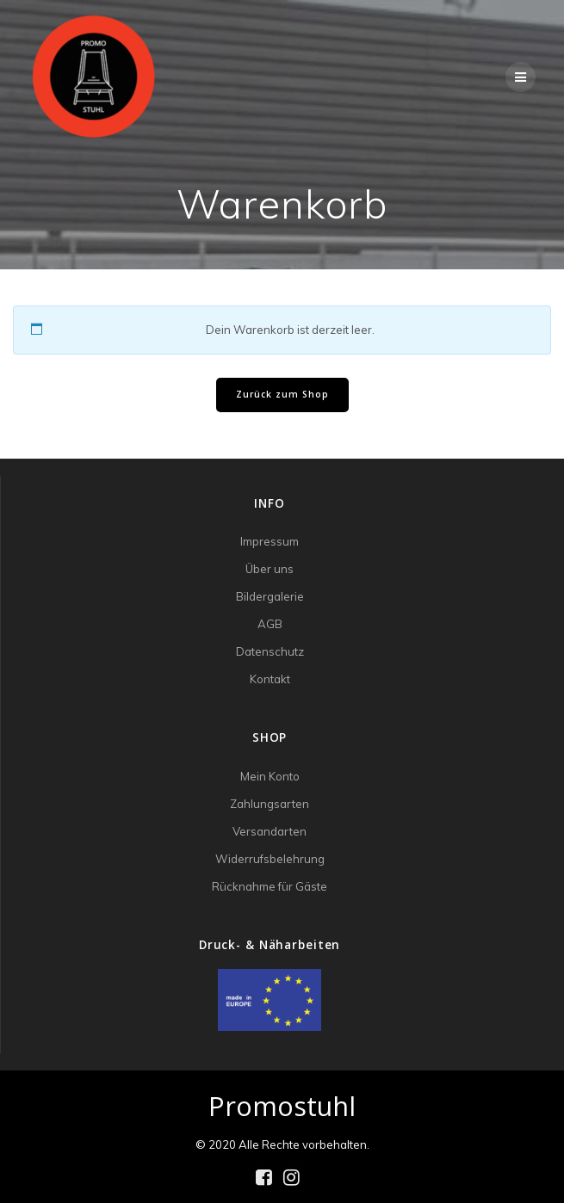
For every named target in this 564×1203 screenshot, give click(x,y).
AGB (269, 624)
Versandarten (269, 831)
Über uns (269, 569)
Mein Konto (270, 776)
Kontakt (270, 679)
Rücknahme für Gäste (269, 886)
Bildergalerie (270, 596)
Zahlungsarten (269, 804)
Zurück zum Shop (282, 394)
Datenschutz (270, 651)
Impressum (269, 541)
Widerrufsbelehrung (270, 859)
